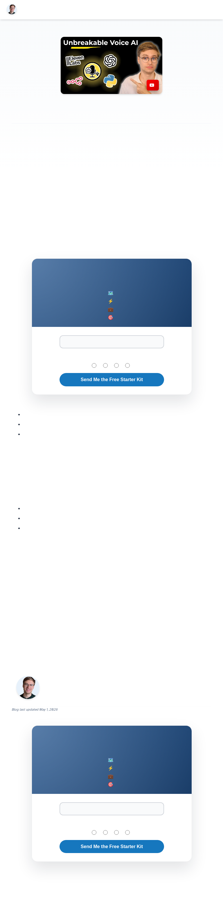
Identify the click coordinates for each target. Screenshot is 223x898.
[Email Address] (112, 341)
